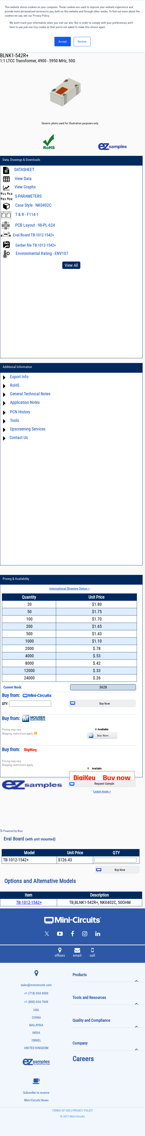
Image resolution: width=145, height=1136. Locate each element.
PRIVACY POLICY (82, 1110)
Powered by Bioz (11, 831)
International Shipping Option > (69, 588)
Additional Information (17, 367)
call (92, 953)
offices (60, 953)
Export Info (19, 376)
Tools (14, 420)
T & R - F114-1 (27, 214)
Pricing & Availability (16, 579)
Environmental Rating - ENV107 (42, 253)
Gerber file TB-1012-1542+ (35, 245)
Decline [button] (82, 41)
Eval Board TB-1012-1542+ (33, 235)
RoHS (14, 385)
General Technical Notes (30, 393)
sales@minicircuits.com (36, 985)
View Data (23, 178)
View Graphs (25, 186)
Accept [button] (62, 41)
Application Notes (25, 402)
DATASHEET (24, 169)
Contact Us (19, 437)
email (77, 953)
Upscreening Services (27, 428)
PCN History (20, 411)
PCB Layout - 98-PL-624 (35, 225)
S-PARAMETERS (28, 196)
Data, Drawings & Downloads (21, 160)
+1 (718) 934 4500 (36, 993)
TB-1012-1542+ (29, 902)
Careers (83, 1059)
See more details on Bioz (130, 830)
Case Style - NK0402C (33, 205)
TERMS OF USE (61, 1110)
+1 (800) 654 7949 (36, 1002)
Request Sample (91, 784)
